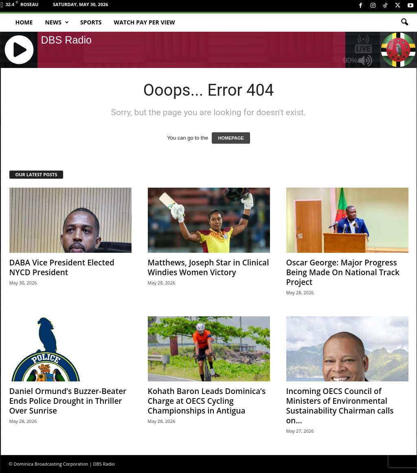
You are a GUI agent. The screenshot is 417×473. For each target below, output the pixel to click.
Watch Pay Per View (144, 22)
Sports (91, 22)
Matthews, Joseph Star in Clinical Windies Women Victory (208, 267)
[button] (404, 22)
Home (24, 22)
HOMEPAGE (231, 138)
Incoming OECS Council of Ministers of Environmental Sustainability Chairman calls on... (340, 406)
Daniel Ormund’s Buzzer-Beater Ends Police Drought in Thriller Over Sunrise (68, 401)
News (56, 22)
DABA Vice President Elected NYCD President (61, 267)
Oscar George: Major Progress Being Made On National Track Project (342, 272)
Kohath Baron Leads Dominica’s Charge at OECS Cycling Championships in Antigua (207, 401)
